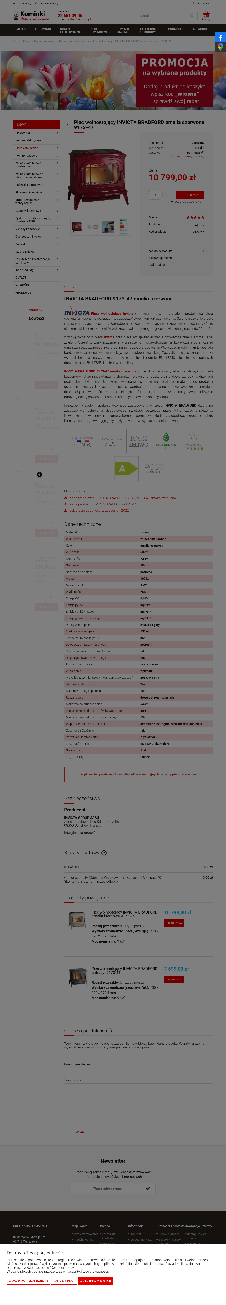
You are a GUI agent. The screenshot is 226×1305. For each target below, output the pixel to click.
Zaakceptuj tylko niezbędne (28, 1280)
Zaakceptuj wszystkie (95, 1280)
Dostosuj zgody (64, 1280)
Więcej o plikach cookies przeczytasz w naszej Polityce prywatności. (58, 1271)
